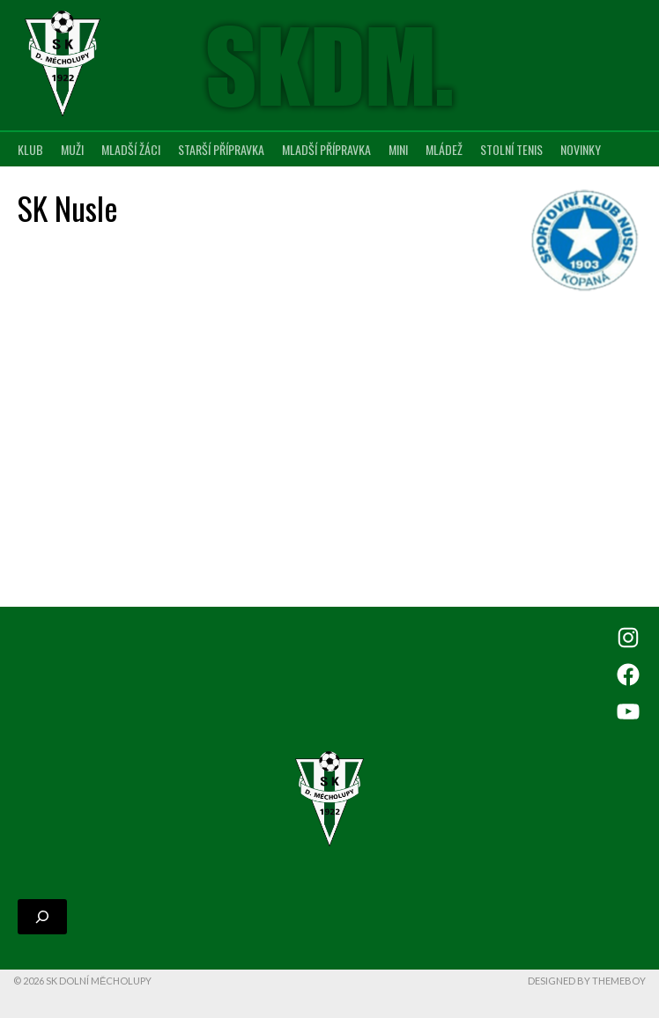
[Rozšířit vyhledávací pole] (42, 916)
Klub (30, 149)
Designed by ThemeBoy (587, 980)
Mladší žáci (130, 149)
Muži (72, 149)
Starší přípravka (221, 149)
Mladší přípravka (326, 149)
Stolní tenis (511, 149)
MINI (398, 149)
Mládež (444, 149)
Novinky (580, 149)
